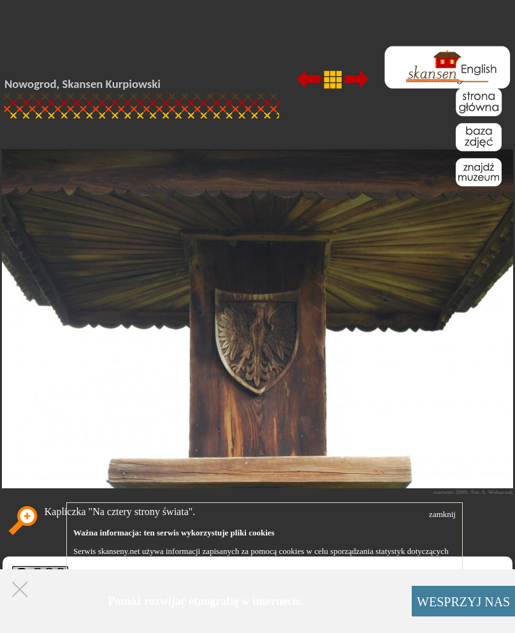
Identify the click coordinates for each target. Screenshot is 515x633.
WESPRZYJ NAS (463, 602)
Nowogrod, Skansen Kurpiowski (82, 83)
